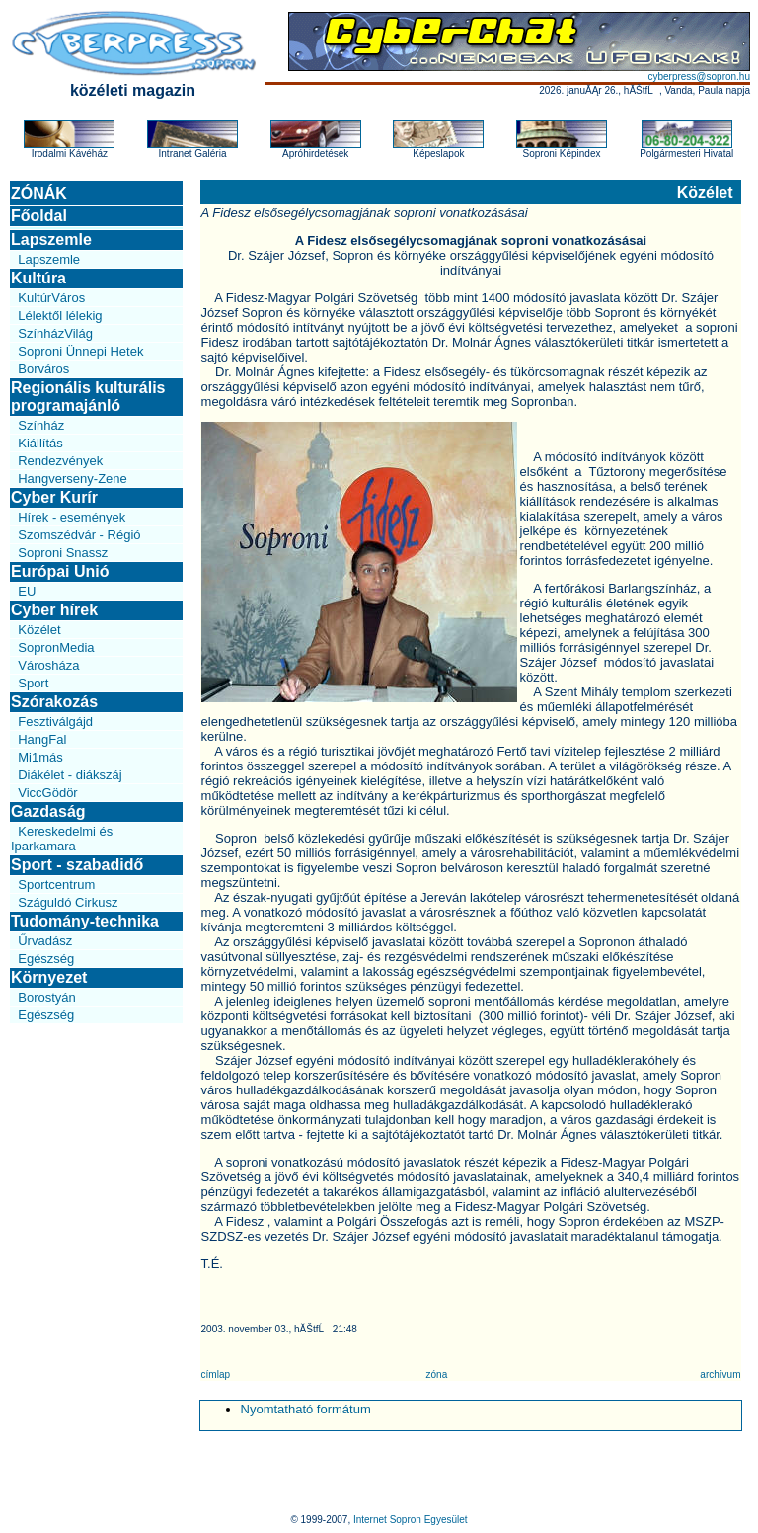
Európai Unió (60, 571)
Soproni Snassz (63, 552)
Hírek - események (71, 517)
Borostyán (47, 997)
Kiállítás (40, 443)
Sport (33, 683)
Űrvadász (45, 940)
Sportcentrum (56, 884)
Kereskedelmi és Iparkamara (62, 838)
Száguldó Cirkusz (67, 902)
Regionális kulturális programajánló (88, 396)
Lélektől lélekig (60, 315)
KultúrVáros (51, 297)
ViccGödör (47, 792)
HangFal (42, 739)
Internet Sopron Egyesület (410, 1519)
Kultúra (38, 278)
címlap (215, 1374)
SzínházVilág (55, 333)
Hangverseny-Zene (72, 478)
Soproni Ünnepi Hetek (80, 351)
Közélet (39, 629)
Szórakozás (54, 701)
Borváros (43, 369)
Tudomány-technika (85, 921)
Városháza (48, 665)
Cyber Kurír (54, 497)
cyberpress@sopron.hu (698, 76)
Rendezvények (60, 460)
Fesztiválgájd (55, 721)
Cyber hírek (54, 610)
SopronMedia (56, 647)
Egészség (46, 958)
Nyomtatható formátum (306, 1409)
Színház (41, 425)
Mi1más (40, 757)
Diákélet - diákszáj (70, 774)
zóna (437, 1374)
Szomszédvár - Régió (79, 534)
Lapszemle (51, 239)
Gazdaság (48, 811)
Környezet (49, 977)
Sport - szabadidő (77, 864)
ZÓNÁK (39, 193)
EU (27, 591)
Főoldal (39, 215)
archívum (720, 1374)
